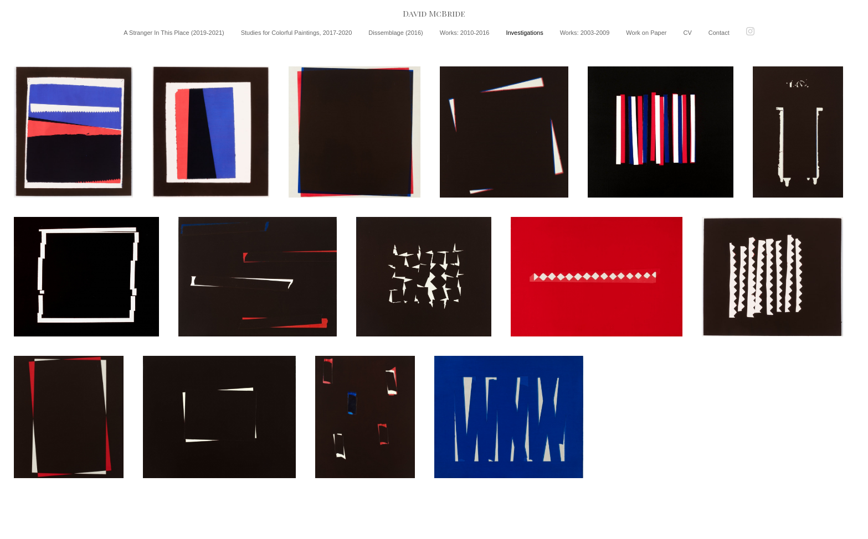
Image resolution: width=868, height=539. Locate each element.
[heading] (434, 13)
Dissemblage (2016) (395, 32)
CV (688, 32)
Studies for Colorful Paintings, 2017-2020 (296, 32)
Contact (719, 32)
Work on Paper (646, 32)
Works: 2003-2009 (585, 32)
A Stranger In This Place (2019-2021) (174, 32)
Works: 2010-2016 (465, 32)
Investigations (524, 32)
